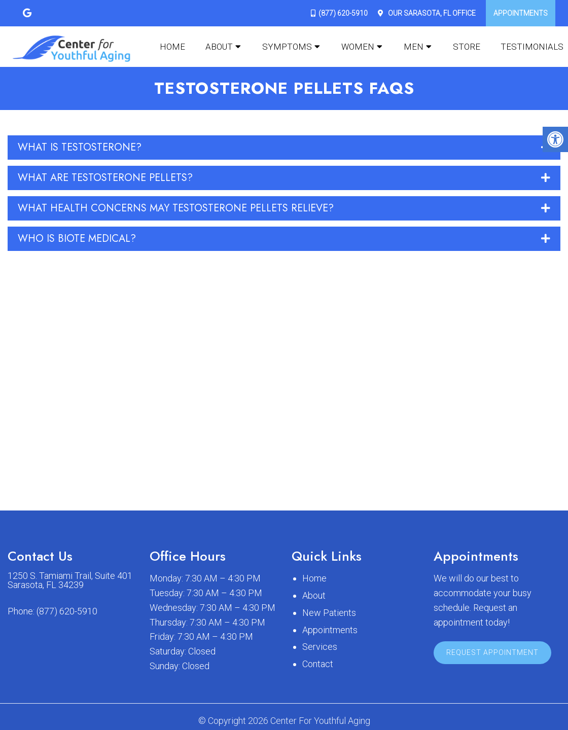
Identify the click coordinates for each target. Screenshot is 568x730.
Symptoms (287, 47)
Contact (317, 664)
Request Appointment (492, 652)
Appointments (520, 13)
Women (357, 47)
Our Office (431, 13)
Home (172, 47)
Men (413, 47)
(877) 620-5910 (343, 13)
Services (319, 646)
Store (466, 47)
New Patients (329, 612)
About (219, 47)
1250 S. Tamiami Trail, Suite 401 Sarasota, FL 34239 (70, 580)
